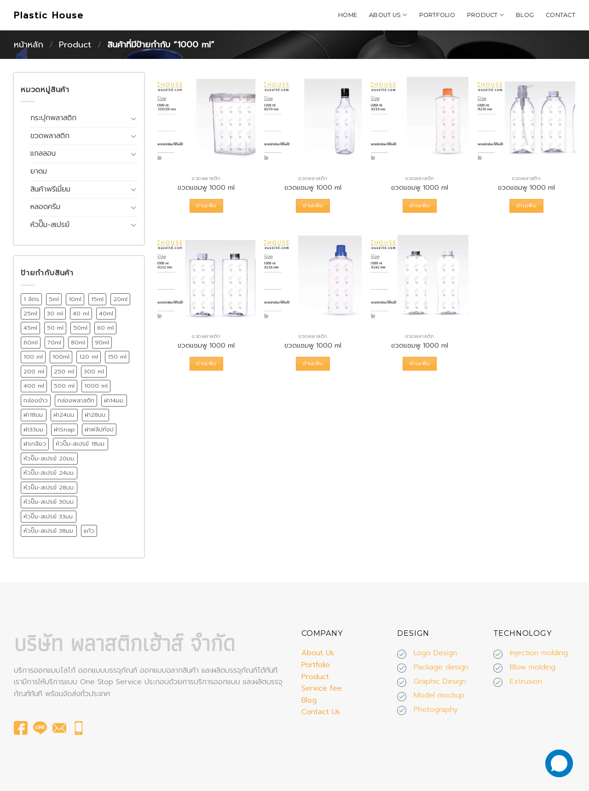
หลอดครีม (45, 206)
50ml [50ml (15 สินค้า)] (80, 327)
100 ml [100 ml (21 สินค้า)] (33, 356)
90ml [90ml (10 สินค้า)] (102, 342)
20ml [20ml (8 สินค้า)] (120, 299)
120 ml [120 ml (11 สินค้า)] (88, 356)
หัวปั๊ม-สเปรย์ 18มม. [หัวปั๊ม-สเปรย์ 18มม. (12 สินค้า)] (80, 443)
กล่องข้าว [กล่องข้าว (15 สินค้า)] (35, 400)
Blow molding (532, 667)
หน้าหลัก (28, 44)
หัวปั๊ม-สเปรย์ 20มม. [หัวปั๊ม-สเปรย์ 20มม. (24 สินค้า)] (49, 458)
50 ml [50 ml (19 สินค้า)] (55, 327)
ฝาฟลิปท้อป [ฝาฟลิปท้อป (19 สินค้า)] (99, 429)
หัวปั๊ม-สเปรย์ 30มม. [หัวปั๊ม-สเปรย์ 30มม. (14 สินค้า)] (49, 501)
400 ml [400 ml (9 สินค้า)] (33, 385)
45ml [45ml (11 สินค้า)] (30, 327)
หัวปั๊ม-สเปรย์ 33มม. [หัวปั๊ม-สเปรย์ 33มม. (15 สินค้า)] (48, 516)
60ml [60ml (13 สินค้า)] (30, 342)
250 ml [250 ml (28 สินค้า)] (64, 371)
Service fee (321, 688)
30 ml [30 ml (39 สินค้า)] (55, 313)
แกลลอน (43, 153)
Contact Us (320, 711)
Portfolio (437, 15)
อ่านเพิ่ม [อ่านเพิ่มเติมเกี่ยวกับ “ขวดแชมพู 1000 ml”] (206, 205)
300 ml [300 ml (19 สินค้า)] (94, 371)
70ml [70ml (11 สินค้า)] (54, 342)
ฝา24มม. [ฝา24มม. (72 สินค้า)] (64, 414)
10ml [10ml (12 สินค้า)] (75, 299)
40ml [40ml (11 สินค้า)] (106, 313)
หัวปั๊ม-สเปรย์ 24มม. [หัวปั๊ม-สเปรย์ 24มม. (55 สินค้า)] (49, 472)
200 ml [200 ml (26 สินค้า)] (33, 371)
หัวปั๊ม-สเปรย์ (49, 224)
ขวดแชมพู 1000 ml (206, 187)
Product (485, 15)
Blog (525, 15)
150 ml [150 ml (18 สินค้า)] (117, 356)
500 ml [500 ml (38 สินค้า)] (64, 385)
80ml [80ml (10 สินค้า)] (78, 342)
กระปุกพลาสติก (53, 117)
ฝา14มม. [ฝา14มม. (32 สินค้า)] (114, 400)
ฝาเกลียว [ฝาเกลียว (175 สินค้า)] (34, 443)
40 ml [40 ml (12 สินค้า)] (81, 313)
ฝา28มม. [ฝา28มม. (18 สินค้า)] (95, 414)
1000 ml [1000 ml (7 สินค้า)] (96, 385)
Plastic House (49, 15)
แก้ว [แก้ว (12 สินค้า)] (89, 530)
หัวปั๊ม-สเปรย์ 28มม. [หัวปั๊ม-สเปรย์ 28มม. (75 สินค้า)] (49, 487)
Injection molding (539, 652)
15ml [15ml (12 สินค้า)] (97, 299)
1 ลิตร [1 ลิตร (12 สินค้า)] (31, 299)
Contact (560, 15)
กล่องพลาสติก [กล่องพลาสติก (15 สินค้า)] (76, 400)
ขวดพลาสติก (49, 135)
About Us (388, 15)
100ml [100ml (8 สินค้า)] (60, 356)
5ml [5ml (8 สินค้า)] (54, 299)
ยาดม (38, 171)
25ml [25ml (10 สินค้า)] (30, 313)
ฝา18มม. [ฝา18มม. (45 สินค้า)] (33, 414)
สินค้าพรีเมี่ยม (50, 189)
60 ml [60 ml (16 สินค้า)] (105, 327)
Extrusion (526, 681)
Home (347, 15)
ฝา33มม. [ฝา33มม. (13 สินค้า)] (33, 429)
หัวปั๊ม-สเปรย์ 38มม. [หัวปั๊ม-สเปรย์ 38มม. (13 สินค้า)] (48, 530)
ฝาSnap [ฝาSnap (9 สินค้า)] (64, 429)
